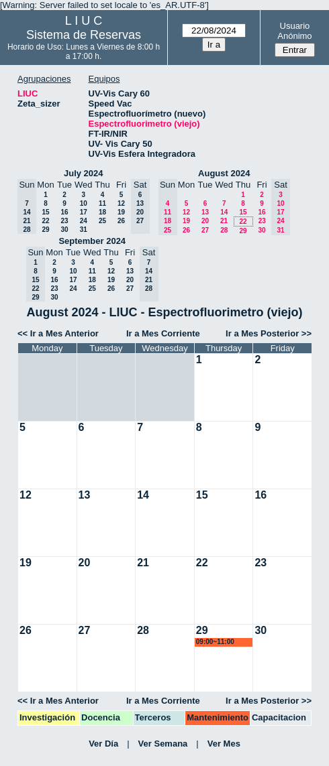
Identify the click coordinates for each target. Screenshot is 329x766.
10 (83, 203)
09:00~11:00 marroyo (215, 642)
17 (83, 212)
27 (205, 230)
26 (121, 221)
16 (64, 212)
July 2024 (83, 173)
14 (224, 212)
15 (45, 212)
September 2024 (92, 241)
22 (45, 221)
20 (205, 221)
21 (224, 221)
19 (121, 212)
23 (64, 221)
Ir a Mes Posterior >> (269, 333)
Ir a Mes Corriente (163, 333)
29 (45, 229)
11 (102, 203)
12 (121, 203)
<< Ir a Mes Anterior (58, 333)
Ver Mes (223, 744)
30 (64, 229)
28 (224, 230)
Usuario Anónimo (294, 31)
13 (205, 212)
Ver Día (103, 744)
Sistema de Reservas (83, 35)
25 (102, 221)
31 (83, 229)
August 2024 (224, 173)
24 (83, 221)
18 (102, 212)
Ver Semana (163, 744)
